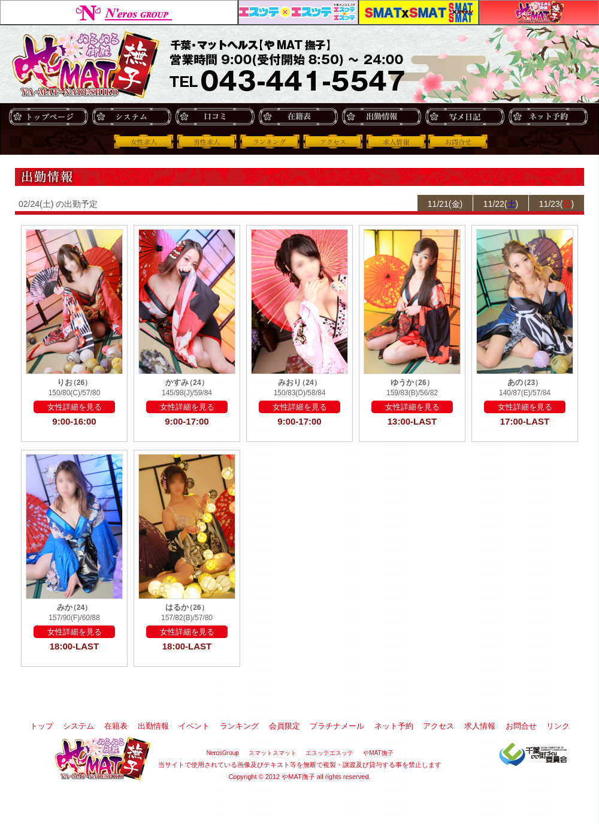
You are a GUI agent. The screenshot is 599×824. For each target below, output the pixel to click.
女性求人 (144, 141)
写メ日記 (464, 116)
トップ (48, 116)
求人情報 (396, 141)
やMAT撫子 (539, 12)
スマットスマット (419, 12)
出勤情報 (381, 116)
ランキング (270, 141)
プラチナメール (337, 725)
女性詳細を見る (74, 406)
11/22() (500, 204)
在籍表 (298, 116)
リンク (558, 725)
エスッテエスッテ (298, 12)
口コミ (215, 116)
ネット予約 (548, 116)
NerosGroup (119, 12)
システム (131, 116)
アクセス (332, 141)
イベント (194, 725)
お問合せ (459, 141)
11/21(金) (445, 204)
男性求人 (207, 141)
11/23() (556, 204)
